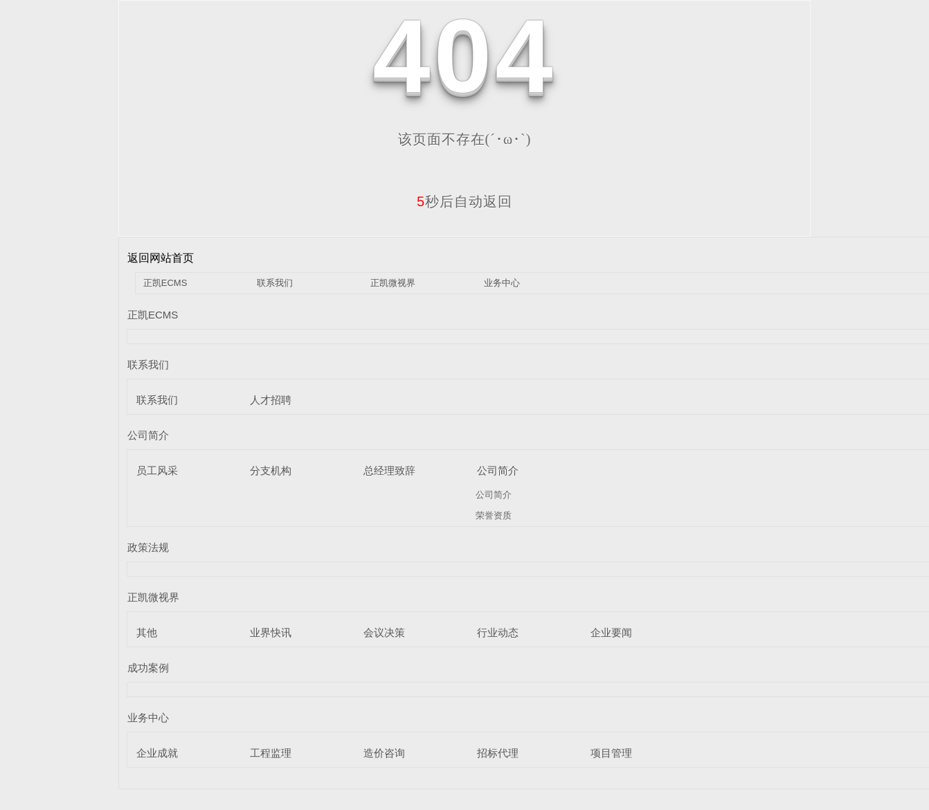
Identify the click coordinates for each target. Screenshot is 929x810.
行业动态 (497, 632)
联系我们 (275, 283)
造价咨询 (384, 753)
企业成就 (157, 753)
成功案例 (148, 668)
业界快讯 (270, 632)
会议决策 (384, 632)
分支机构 (270, 470)
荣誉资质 (494, 515)
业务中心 (502, 283)
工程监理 (270, 753)
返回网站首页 (160, 258)
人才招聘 (270, 400)
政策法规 (148, 547)
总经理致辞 (389, 470)
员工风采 (157, 470)
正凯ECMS (165, 283)
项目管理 (611, 753)
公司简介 (148, 435)
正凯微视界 (392, 283)
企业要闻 (611, 632)
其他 (146, 632)
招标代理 (497, 753)
